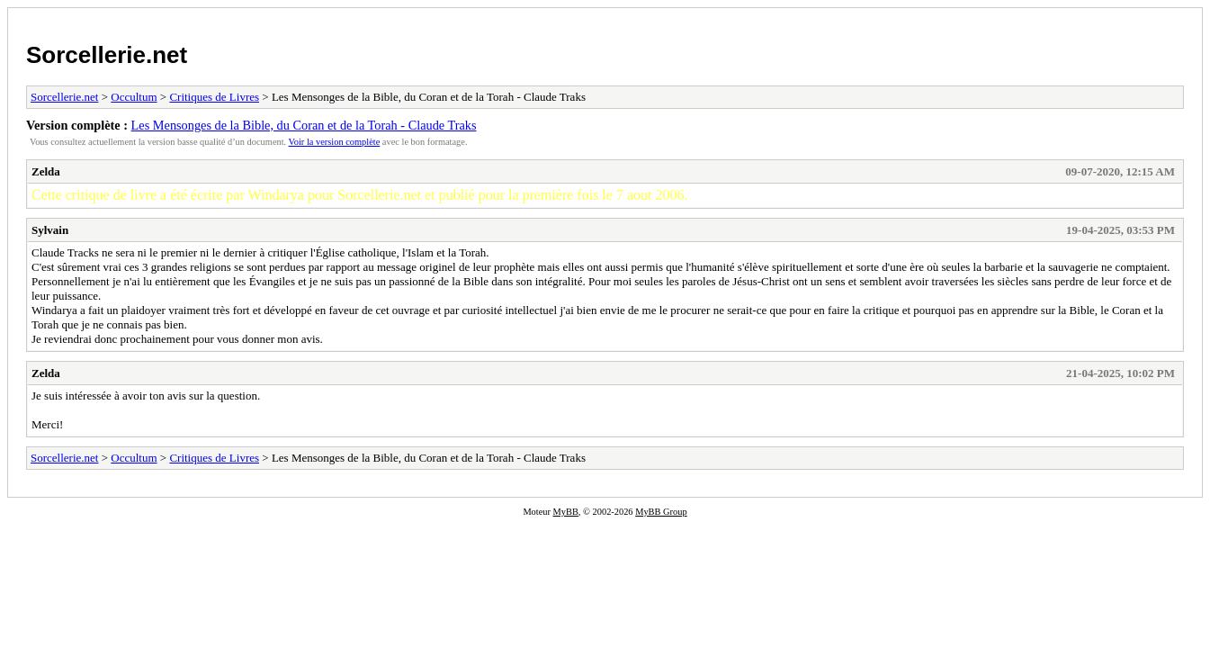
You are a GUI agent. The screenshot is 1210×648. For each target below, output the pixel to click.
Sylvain (49, 230)
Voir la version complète (335, 142)
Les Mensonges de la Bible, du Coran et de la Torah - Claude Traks (304, 125)
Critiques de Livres (214, 97)
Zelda (45, 171)
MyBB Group (660, 512)
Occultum (134, 97)
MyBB (565, 512)
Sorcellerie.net (106, 54)
